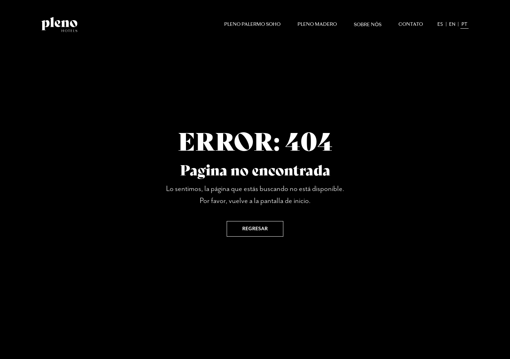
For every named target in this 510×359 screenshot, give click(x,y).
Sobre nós (367, 25)
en (452, 24)
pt (464, 24)
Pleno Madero (317, 24)
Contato (410, 24)
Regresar (255, 229)
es (440, 24)
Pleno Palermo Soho (252, 24)
